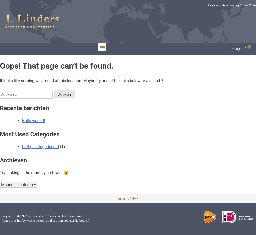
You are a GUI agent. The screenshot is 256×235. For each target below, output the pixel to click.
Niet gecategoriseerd (40, 146)
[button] (102, 47)
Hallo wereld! (33, 120)
